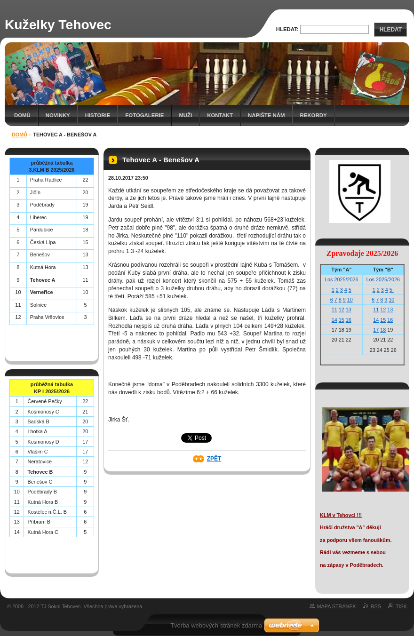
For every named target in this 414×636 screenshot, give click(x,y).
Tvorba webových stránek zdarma (216, 625)
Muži (185, 115)
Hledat (390, 29)
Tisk (401, 606)
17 (376, 330)
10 (350, 299)
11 (334, 309)
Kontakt (220, 115)
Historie (98, 115)
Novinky (58, 115)
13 (348, 309)
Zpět (214, 458)
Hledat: (287, 29)
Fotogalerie (144, 115)
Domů (22, 115)
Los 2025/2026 (341, 279)
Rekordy (313, 115)
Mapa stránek (336, 606)
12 (341, 309)
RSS (376, 606)
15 (341, 320)
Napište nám (266, 115)
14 (334, 320)
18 (383, 330)
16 (348, 320)
